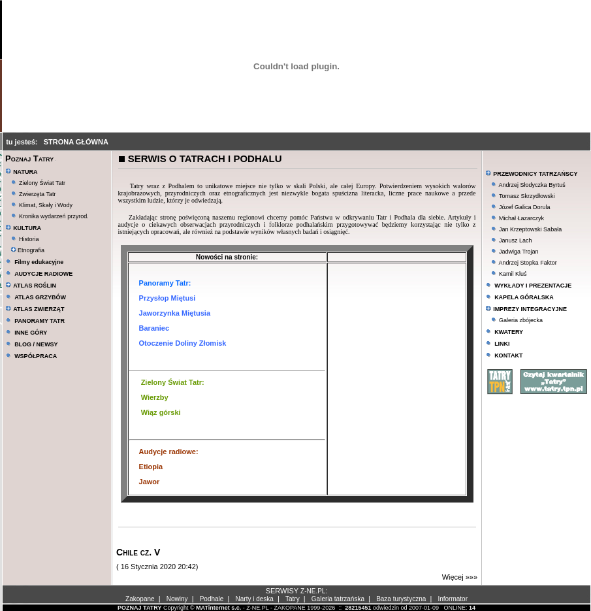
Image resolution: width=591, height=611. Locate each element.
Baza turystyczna (401, 599)
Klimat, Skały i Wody (45, 205)
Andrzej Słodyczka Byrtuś (532, 185)
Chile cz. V (138, 552)
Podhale (212, 599)
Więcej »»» (459, 577)
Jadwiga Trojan (519, 251)
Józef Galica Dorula (525, 207)
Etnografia (27, 250)
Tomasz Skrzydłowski (527, 196)
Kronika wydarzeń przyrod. (54, 216)
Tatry (292, 599)
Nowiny (177, 599)
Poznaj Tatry (29, 158)
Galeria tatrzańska (337, 599)
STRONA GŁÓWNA (76, 142)
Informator (453, 599)
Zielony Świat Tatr (42, 183)
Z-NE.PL (312, 591)
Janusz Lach (515, 240)
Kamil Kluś (513, 274)
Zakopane (139, 599)
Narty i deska (255, 599)
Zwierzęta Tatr (37, 194)
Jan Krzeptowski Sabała (530, 229)
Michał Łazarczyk (521, 218)
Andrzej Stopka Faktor (528, 262)
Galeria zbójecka (521, 320)
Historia (29, 239)
